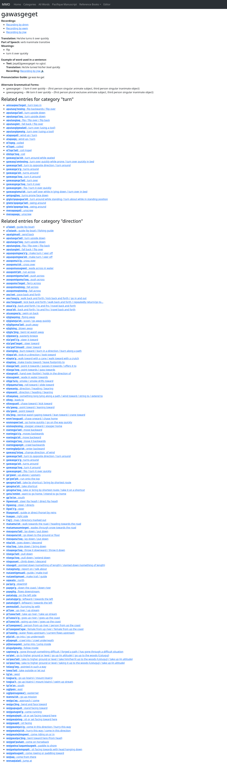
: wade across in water (30, 268)
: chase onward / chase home (32, 418)
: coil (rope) (19, 150)
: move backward (24, 430)
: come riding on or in (30, 734)
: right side (17, 516)
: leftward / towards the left (29, 599)
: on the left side (21, 595)
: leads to (15, 399)
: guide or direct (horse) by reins (31, 512)
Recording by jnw (16, 32)
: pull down (19, 554)
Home (17, 4)
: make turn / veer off (29, 253)
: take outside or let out (25, 670)
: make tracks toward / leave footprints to (35, 362)
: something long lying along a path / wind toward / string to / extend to (54, 396)
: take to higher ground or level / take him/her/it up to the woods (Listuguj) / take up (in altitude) (69, 659)
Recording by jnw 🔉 (32, 71)
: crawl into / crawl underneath (30, 640)
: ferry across (23, 283)
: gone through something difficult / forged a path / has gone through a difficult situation (64, 651)
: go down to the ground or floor (33, 535)
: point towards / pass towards (30, 369)
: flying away (20, 317)
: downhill (16, 584)
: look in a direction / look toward (31, 354)
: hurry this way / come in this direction (38, 730)
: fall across (22, 287)
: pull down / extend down (28, 557)
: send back (20, 234)
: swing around (26, 203)
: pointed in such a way (26, 666)
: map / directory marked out (26, 520)
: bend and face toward (26, 704)
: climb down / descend (26, 561)
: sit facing (19, 723)
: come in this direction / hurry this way (38, 727)
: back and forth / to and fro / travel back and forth (41, 305)
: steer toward (22, 343)
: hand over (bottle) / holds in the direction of (38, 373)
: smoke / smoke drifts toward (29, 381)
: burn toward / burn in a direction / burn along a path (44, 351)
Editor (107, 4)
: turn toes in (23, 105)
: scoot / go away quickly (28, 321)
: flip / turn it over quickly (28, 188)
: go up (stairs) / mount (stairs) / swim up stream (39, 681)
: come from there (21, 757)
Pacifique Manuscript (64, 4)
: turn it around (23, 176)
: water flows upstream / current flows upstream (40, 633)
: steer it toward (22, 339)
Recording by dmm (17, 24)
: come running (24, 711)
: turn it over (23, 184)
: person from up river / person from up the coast (43, 625)
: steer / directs (20, 505)
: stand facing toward (26, 708)
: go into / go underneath (25, 636)
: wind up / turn (21, 135)
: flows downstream (23, 591)
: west (13, 674)
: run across (20, 272)
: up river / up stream (22, 610)
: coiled (15, 142)
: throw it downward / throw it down (35, 550)
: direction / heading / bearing (29, 388)
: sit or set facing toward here (31, 715)
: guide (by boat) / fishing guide (30, 230)
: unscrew (19, 210)
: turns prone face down (27, 195)
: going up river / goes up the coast (33, 621)
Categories (29, 4)
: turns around (22, 169)
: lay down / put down (27, 531)
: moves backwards (25, 433)
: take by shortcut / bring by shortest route (38, 482)
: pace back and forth (23, 294)
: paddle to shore (31, 745)
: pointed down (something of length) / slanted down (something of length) (55, 565)
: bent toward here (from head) (34, 738)
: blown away (19, 328)
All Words (44, 4)
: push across (25, 275)
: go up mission (21, 696)
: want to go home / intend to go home (36, 493)
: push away (22, 324)
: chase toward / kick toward (29, 403)
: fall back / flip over (24, 124)
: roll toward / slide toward (30, 384)
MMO (6, 4)
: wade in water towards (27, 377)
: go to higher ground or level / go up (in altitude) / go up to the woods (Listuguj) (57, 655)
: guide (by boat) (20, 227)
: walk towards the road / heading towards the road (43, 524)
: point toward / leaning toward (30, 407)
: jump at (19, 760)
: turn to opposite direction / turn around (38, 165)
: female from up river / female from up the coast (45, 629)
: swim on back (22, 313)
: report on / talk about (26, 569)
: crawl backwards (25, 445)
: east (14, 689)
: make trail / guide (26, 576)
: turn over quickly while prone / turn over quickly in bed (50, 161)
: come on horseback (27, 742)
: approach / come (22, 700)
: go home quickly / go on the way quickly (39, 422)
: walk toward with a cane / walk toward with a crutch (42, 358)
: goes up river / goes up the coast (33, 617)
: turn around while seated (30, 157)
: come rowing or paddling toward (35, 753)
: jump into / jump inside (28, 644)
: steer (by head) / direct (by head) (32, 501)
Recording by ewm (17, 28)
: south (15, 497)
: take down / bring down (26, 546)
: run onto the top (23, 478)
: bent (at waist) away (25, 332)
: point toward (20, 411)
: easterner (22, 693)
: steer (15, 508)
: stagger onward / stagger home (34, 426)
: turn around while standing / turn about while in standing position (57, 199)
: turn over (22, 180)
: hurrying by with (23, 606)
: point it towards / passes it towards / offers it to (41, 366)
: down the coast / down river (28, 587)
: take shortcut (21, 486)
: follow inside (22, 648)
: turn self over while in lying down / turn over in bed (46, 191)
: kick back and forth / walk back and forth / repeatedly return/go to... (54, 302)
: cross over (21, 260)
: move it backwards (26, 441)
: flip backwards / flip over (31, 109)
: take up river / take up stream (31, 614)
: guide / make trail (27, 572)
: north (15, 580)
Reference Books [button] (89, 4)
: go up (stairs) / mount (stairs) (29, 678)
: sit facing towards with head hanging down (44, 749)
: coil (15, 154)
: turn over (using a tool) (30, 127)
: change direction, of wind (30, 452)
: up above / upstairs (23, 475)
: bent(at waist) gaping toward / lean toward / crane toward (45, 414)
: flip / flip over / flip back (28, 120)
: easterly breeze (22, 336)
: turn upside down (25, 112)
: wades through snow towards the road (41, 527)
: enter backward (25, 448)
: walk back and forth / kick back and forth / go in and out (46, 298)
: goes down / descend (24, 542)
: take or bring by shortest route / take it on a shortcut (45, 490)
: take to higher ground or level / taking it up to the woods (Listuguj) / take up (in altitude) (65, 663)
